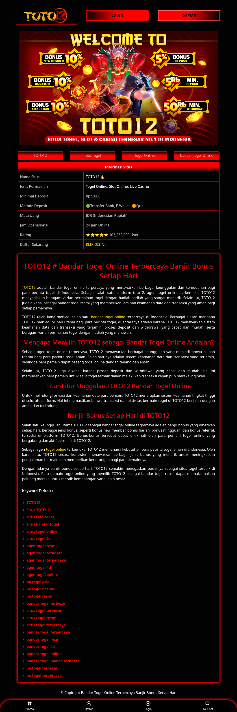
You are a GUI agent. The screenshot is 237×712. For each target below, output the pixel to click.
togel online (56, 449)
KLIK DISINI (96, 244)
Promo (29, 706)
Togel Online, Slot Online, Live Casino (117, 186)
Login (148, 706)
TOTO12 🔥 (95, 176)
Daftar (89, 706)
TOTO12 (29, 287)
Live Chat (207, 706)
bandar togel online (108, 316)
